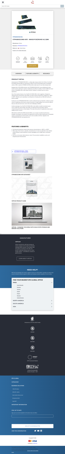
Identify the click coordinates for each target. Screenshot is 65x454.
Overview (18, 73)
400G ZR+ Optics (15, 392)
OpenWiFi (14, 401)
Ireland (18, 291)
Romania (19, 295)
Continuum (35, 443)
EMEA (15, 282)
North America (18, 300)
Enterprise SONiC (16, 398)
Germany (19, 287)
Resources (46, 73)
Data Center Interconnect (17, 395)
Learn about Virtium (25, 258)
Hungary (19, 289)
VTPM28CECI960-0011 (22, 45)
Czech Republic (20, 285)
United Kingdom (20, 297)
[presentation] (22, 420)
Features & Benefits (32, 73)
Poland (18, 293)
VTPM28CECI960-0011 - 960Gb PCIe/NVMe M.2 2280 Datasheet (21, 151)
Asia (14, 306)
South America (18, 303)
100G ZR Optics (15, 389)
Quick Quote (32, 65)
